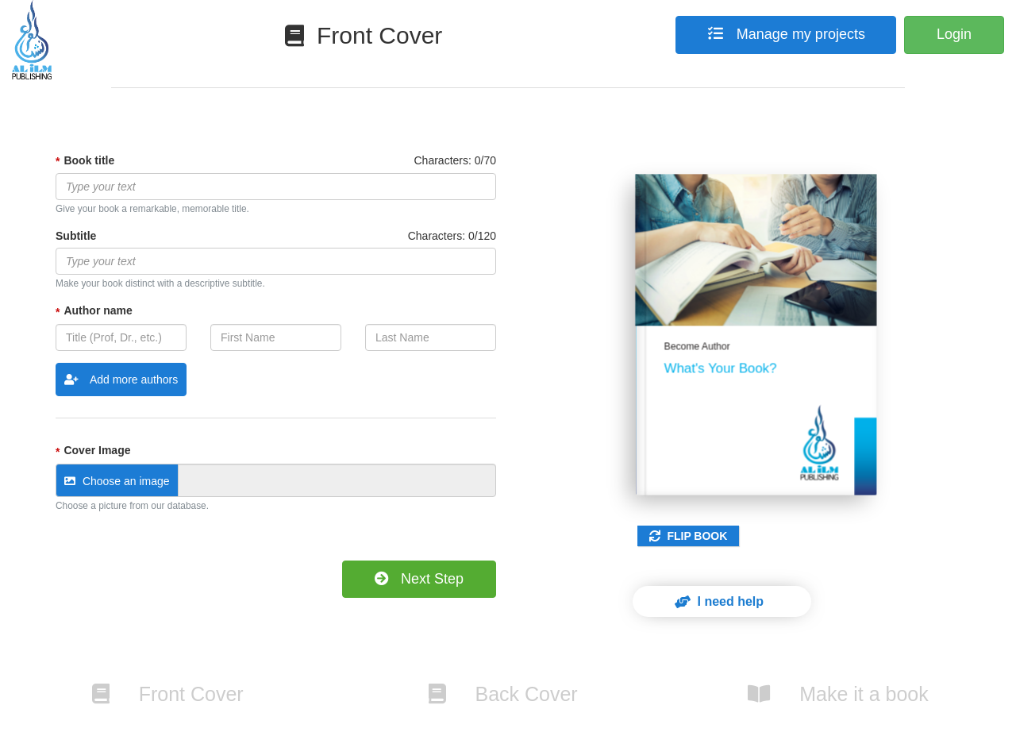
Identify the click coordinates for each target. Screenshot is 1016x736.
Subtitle (76, 235)
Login (954, 34)
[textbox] (276, 186)
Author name (98, 310)
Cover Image (97, 450)
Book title (89, 160)
